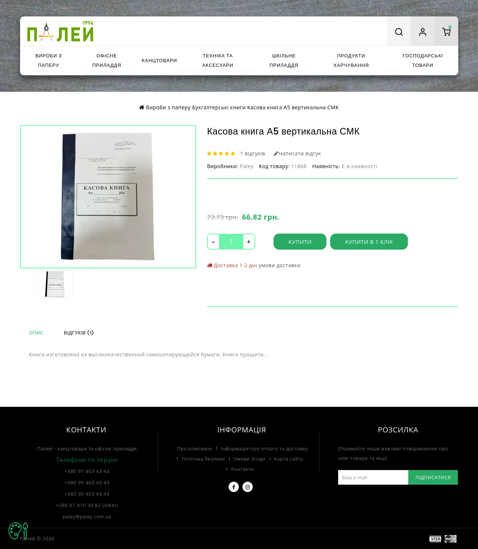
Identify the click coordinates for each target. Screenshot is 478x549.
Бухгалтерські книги (219, 107)
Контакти (242, 469)
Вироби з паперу (48, 60)
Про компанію (194, 448)
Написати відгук (297, 153)
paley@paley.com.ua (87, 516)
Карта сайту (288, 458)
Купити (299, 241)
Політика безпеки (203, 458)
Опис (36, 332)
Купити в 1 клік (369, 241)
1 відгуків (252, 153)
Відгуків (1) (79, 332)
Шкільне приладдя (283, 60)
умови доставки (280, 265)
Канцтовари (159, 60)
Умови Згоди (249, 458)
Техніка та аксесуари (217, 60)
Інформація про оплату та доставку (264, 448)
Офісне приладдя (106, 60)
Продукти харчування (351, 60)
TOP (18, 531)
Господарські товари (422, 60)
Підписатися (433, 477)
